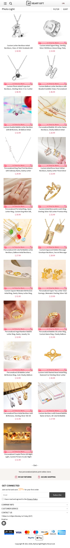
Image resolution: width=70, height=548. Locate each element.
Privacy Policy (32, 499)
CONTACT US (7, 512)
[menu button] (5, 3)
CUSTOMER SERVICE (10, 508)
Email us (5, 519)
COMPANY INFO (8, 504)
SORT (65, 9)
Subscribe (57, 495)
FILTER (56, 9)
